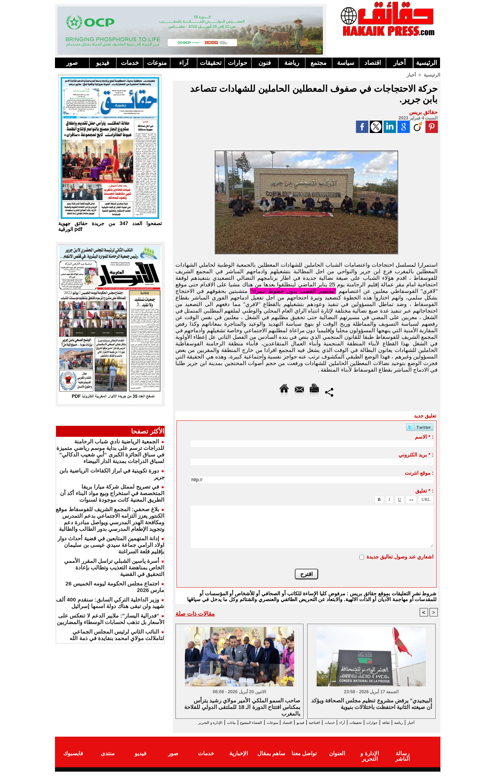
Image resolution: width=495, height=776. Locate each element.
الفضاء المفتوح (211, 723)
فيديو (102, 62)
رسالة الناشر (402, 759)
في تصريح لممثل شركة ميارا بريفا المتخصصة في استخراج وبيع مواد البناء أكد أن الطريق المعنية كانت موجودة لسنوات (112, 493)
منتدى (108, 759)
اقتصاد (372, 62)
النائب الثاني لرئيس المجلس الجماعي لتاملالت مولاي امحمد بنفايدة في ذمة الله (117, 634)
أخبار (399, 62)
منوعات (157, 62)
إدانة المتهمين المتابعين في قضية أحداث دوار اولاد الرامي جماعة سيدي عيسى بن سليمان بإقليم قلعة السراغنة (111, 544)
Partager (329, 391)
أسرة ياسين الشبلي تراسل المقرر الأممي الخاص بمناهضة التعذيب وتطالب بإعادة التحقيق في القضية (114, 567)
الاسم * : (424, 436)
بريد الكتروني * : (416, 454)
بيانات (183, 723)
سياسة (345, 62)
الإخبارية (238, 759)
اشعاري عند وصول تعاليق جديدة (400, 556)
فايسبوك (73, 759)
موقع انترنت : (419, 472)
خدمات (130, 62)
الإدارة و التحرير (305, 729)
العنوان (337, 759)
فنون (264, 62)
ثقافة (397, 723)
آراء (184, 62)
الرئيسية (426, 62)
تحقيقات (211, 62)
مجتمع (318, 62)
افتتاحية (300, 723)
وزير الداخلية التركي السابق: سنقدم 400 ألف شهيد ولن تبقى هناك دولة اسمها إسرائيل (110, 602)
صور (72, 62)
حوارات (238, 62)
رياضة (291, 62)
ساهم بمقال (271, 759)
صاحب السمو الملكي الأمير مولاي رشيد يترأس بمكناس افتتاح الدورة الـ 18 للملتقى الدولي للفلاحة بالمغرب (242, 707)
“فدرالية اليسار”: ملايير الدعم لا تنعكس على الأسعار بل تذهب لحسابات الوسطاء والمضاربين (111, 618)
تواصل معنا (304, 759)
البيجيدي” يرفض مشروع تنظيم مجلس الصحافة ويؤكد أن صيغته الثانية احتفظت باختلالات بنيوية (371, 704)
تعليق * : (424, 490)
